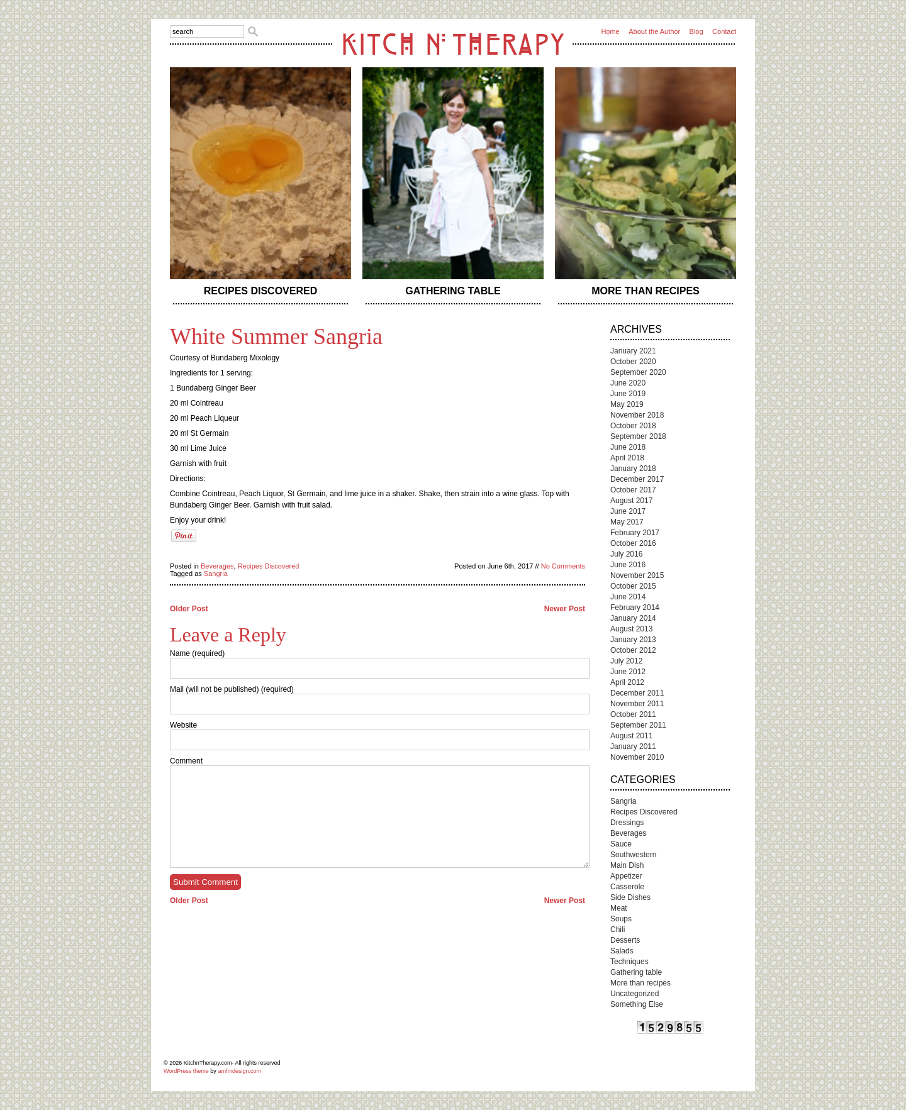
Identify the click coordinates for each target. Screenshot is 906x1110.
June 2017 (628, 511)
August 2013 (631, 628)
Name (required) (197, 653)
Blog (696, 31)
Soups (621, 918)
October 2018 (633, 425)
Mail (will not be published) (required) (232, 689)
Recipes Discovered (260, 291)
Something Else (636, 1004)
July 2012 (626, 661)
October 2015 (633, 586)
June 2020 (628, 383)
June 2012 (628, 671)
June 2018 (628, 447)
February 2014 (634, 607)
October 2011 (633, 714)
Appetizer (626, 876)
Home (610, 31)
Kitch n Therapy (453, 43)
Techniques (629, 961)
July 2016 (626, 554)
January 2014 (633, 618)
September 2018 (638, 436)
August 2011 (631, 735)
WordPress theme (186, 1071)
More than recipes (645, 291)
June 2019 (628, 393)
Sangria (216, 573)
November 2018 (637, 415)
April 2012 (627, 682)
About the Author (654, 31)
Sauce (621, 844)
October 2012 (633, 650)
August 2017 (631, 500)
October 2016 (633, 543)
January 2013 (633, 639)
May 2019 (627, 404)
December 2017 (637, 479)
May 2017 (627, 522)
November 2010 (637, 757)
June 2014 (628, 596)
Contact (724, 31)
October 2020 (633, 361)
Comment (186, 761)
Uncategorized (634, 993)
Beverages (217, 566)
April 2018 (627, 457)
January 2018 (633, 468)
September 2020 (638, 372)
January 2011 (633, 746)
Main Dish (627, 865)
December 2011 (637, 693)
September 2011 (638, 725)
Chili (617, 929)
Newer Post (564, 608)
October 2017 (633, 490)
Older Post (189, 608)
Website (183, 725)
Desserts (625, 940)
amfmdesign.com (239, 1071)
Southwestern (633, 854)
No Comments (563, 566)
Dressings (627, 822)
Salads (622, 950)
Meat (618, 908)
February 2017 (634, 532)
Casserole (627, 886)
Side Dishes (630, 897)
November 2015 (637, 575)
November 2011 (637, 703)
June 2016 (628, 564)
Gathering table (452, 291)
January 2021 (633, 351)
